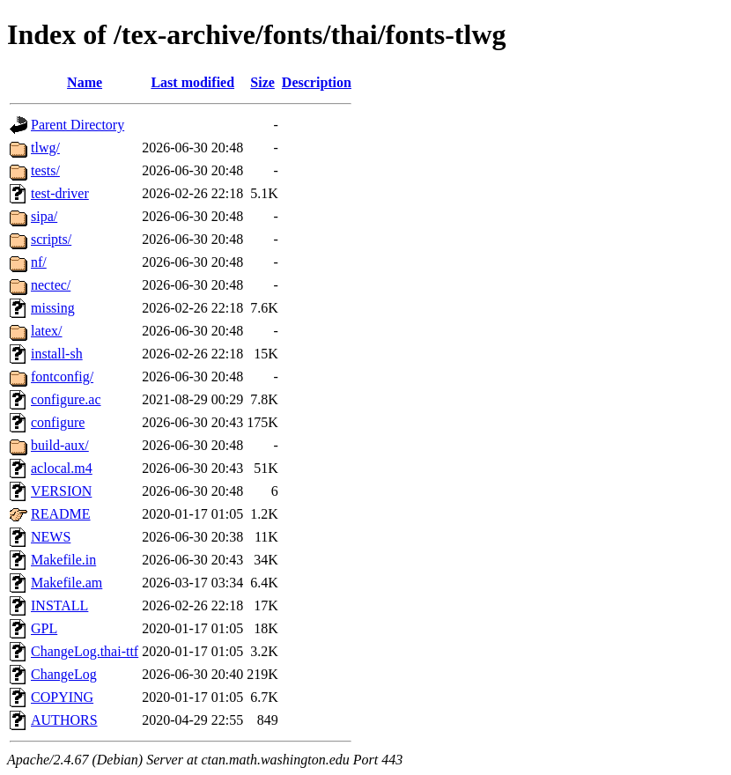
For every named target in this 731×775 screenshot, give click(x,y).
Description (316, 82)
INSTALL (59, 605)
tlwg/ (45, 147)
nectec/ (50, 284)
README (61, 513)
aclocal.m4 (61, 468)
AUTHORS (64, 719)
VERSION (61, 490)
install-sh (57, 353)
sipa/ (44, 216)
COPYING (62, 697)
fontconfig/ (62, 376)
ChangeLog (64, 674)
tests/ (45, 170)
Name (84, 82)
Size (262, 82)
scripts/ (51, 239)
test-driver (60, 193)
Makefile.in (63, 559)
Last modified (192, 82)
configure (58, 422)
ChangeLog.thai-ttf (84, 651)
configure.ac (66, 399)
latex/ (47, 330)
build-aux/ (60, 445)
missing (53, 307)
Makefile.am (66, 582)
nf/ (39, 262)
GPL (44, 628)
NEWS (50, 536)
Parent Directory (77, 124)
